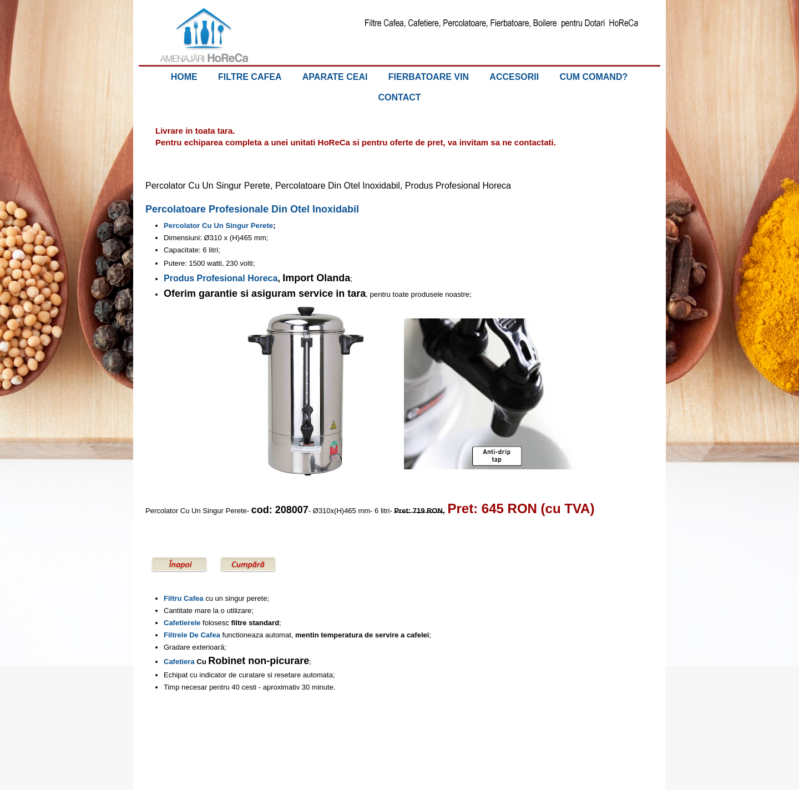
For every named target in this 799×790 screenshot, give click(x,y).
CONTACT (399, 97)
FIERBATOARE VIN (428, 77)
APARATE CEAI (335, 77)
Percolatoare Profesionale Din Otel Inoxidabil (252, 209)
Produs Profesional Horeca (220, 278)
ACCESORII (514, 77)
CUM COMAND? (594, 77)
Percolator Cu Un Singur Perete (218, 225)
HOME (184, 77)
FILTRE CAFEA (249, 77)
